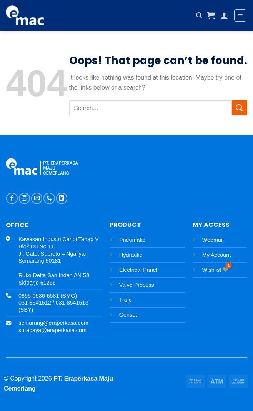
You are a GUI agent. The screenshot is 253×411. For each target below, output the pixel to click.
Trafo (125, 300)
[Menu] (240, 15)
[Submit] (239, 107)
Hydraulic (130, 255)
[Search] (199, 15)
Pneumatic (132, 240)
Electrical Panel (138, 270)
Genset (128, 315)
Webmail (213, 240)
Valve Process (136, 285)
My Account (216, 255)
